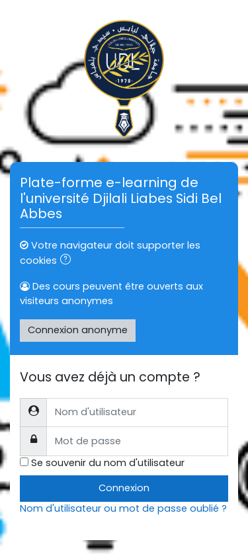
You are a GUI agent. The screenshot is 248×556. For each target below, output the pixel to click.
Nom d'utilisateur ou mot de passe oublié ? (123, 508)
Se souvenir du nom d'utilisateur (108, 462)
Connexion (124, 488)
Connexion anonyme (78, 330)
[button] (68, 261)
